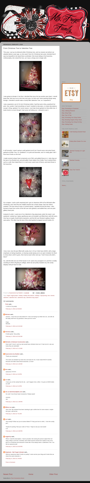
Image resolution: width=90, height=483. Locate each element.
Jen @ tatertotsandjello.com (13, 391)
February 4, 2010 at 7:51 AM (14, 413)
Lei (6, 379)
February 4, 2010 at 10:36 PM (14, 431)
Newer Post (7, 474)
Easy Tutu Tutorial (75, 169)
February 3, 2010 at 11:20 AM (14, 364)
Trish (6, 304)
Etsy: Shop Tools (66, 113)
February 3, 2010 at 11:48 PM (14, 401)
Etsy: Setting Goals (67, 124)
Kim (6, 369)
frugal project (14, 295)
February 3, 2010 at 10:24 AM (14, 326)
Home (30, 474)
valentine (5, 297)
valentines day (21, 297)
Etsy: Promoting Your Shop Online (71, 117)
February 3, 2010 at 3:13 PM (14, 386)
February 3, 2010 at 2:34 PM (14, 374)
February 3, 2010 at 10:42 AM (14, 336)
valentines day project (32, 297)
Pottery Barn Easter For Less (78, 141)
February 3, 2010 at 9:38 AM (14, 309)
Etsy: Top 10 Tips (67, 115)
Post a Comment (10, 462)
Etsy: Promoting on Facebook (70, 108)
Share (63, 185)
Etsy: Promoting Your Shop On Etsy (72, 122)
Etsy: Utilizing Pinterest (68, 110)
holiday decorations (28, 295)
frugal (8, 295)
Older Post (53, 474)
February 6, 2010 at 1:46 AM (14, 458)
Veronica (7, 331)
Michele (7, 314)
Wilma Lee (8, 407)
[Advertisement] (17, 60)
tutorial (52, 295)
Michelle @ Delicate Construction (15, 342)
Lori (6, 419)
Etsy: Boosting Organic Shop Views (72, 119)
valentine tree (13, 297)
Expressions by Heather (12, 354)
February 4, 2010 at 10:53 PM (14, 446)
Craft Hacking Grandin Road (78, 131)
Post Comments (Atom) (17, 478)
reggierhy (8, 436)
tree (49, 295)
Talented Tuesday (75, 160)
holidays (37, 295)
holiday (21, 295)
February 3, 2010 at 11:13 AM (14, 348)
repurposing (43, 295)
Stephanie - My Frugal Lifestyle (14, 452)
